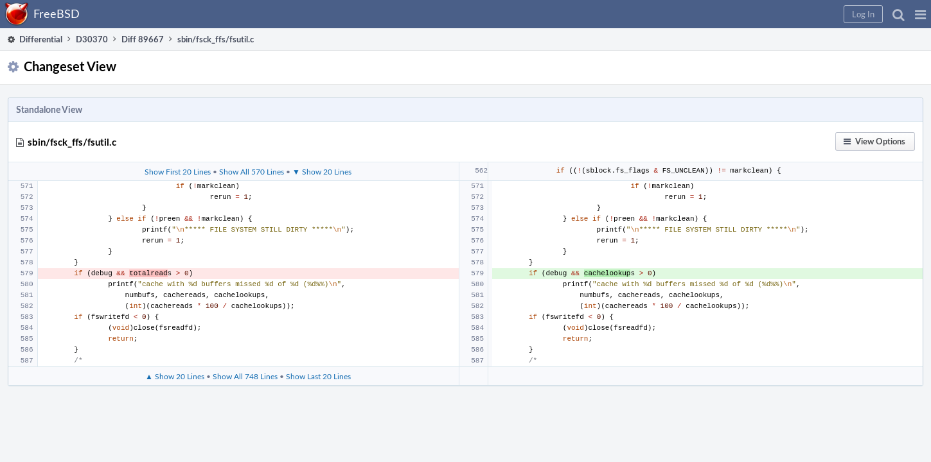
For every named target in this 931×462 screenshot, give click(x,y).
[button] (713, 14)
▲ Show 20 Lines (181, 405)
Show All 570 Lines (258, 193)
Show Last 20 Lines (324, 405)
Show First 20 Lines (184, 193)
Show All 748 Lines (251, 405)
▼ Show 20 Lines (328, 193)
